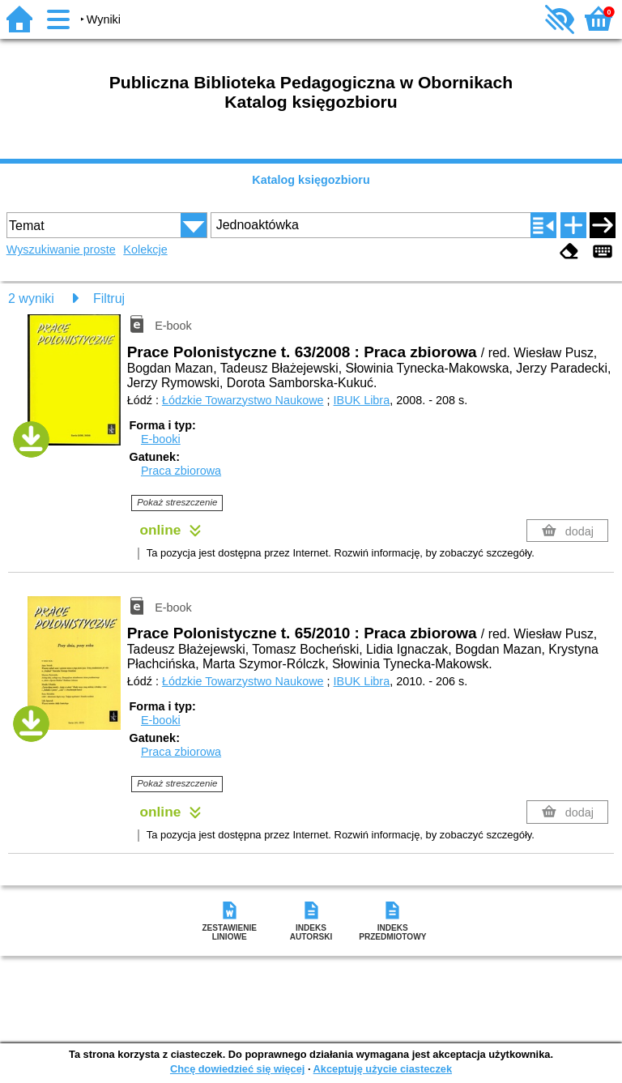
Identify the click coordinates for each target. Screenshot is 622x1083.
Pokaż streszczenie (177, 502)
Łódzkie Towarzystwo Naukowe (243, 400)
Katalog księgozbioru (311, 179)
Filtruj (109, 298)
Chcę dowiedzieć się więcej (237, 1069)
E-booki (161, 439)
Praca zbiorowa (181, 470)
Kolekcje (145, 249)
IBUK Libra (362, 400)
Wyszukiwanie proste (61, 249)
